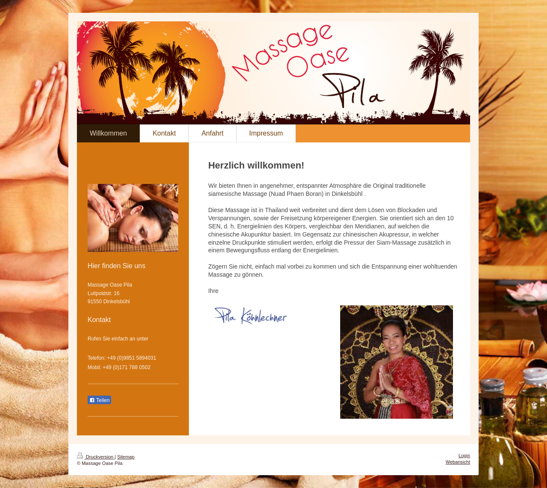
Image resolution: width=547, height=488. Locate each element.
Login (464, 455)
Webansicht (458, 461)
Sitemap (125, 456)
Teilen (99, 400)
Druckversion (96, 456)
